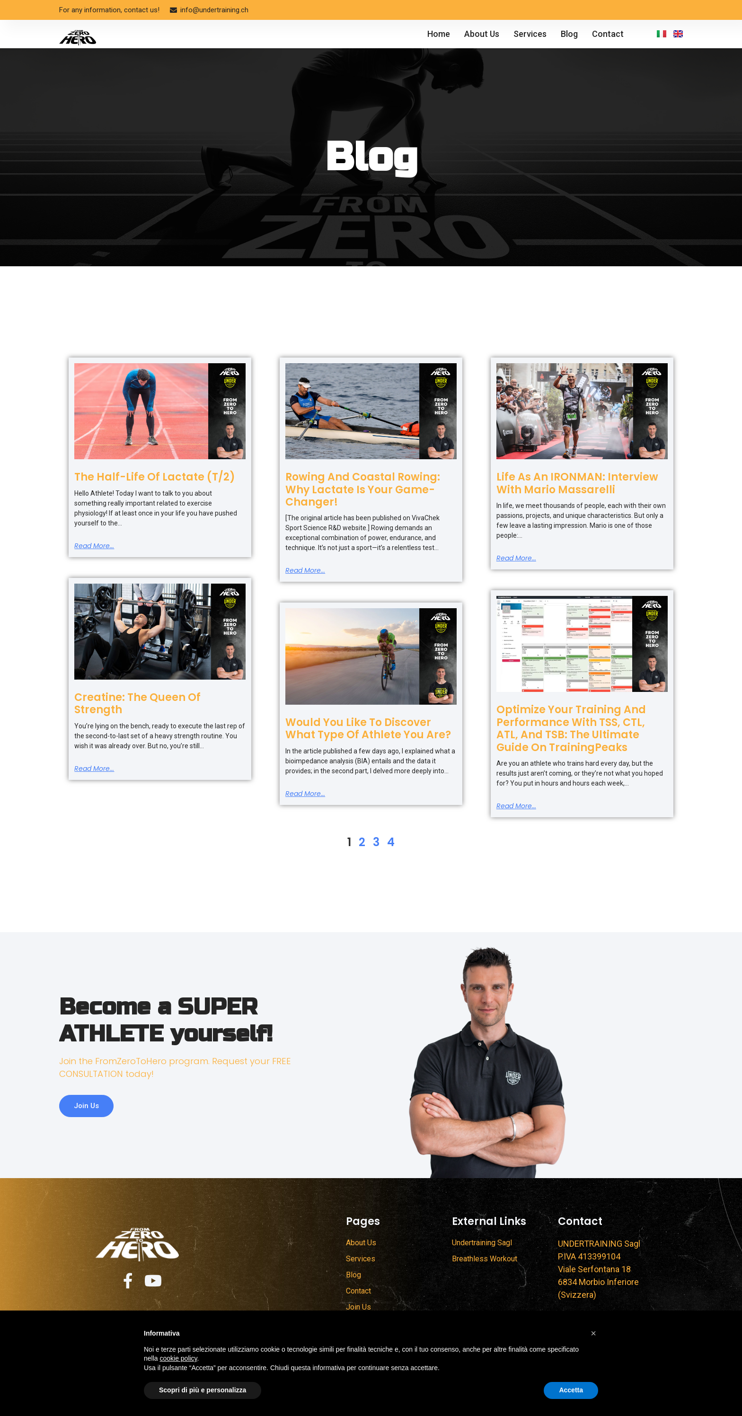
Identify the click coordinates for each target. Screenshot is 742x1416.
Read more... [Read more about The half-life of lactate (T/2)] (94, 546)
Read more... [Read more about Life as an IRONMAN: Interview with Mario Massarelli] (516, 558)
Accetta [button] (571, 1390)
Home (438, 34)
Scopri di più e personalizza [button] (202, 1390)
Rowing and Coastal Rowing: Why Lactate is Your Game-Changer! (362, 489)
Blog (569, 34)
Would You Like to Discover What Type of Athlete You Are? (368, 728)
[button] (593, 1333)
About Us (481, 34)
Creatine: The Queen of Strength (137, 703)
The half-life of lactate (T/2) (154, 477)
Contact (608, 34)
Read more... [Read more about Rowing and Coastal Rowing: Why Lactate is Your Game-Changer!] (305, 570)
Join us (88, 1118)
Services (530, 34)
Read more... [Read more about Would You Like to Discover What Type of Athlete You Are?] (305, 793)
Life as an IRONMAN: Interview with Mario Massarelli (577, 483)
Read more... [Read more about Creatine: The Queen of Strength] (94, 768)
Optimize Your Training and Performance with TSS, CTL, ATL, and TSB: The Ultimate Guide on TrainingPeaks (571, 728)
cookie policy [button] (178, 1358)
